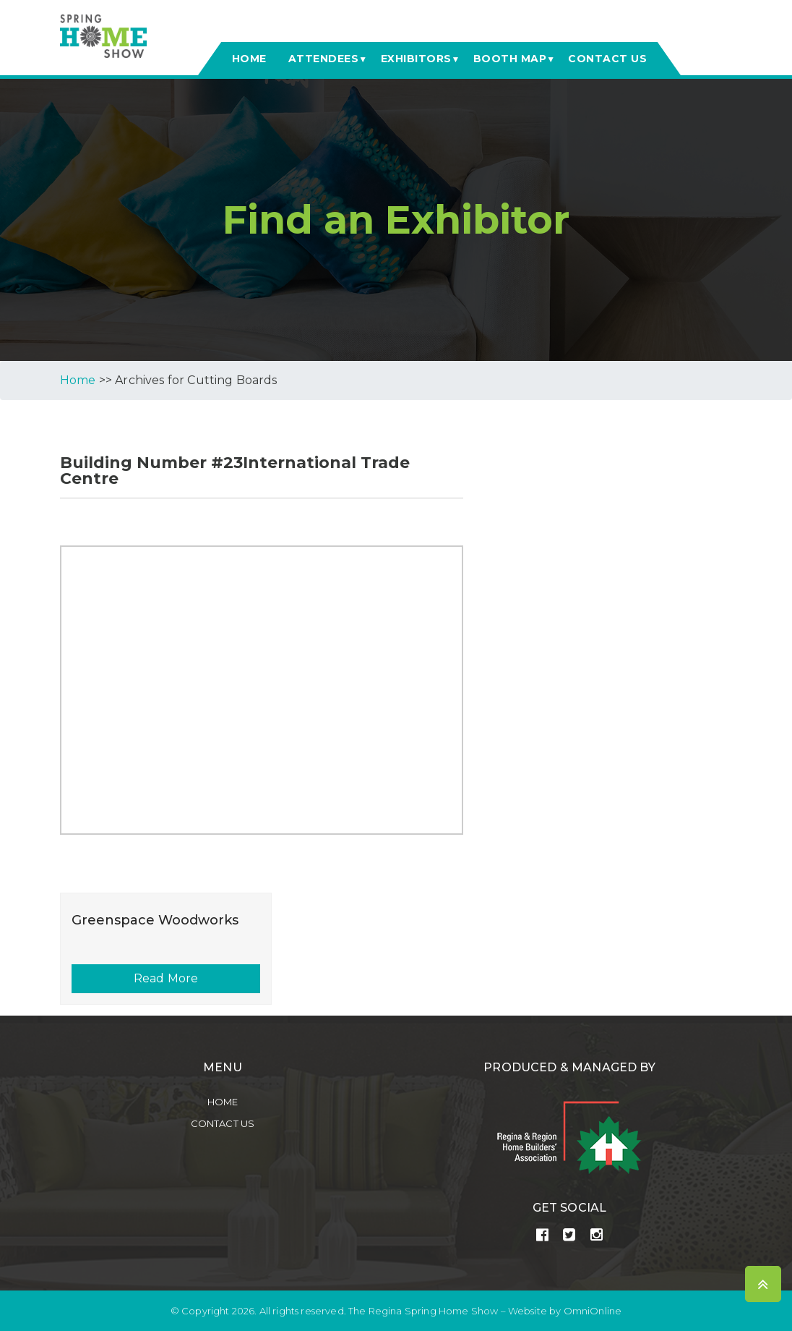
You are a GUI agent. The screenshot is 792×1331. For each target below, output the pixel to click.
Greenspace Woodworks (155, 920)
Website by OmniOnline (564, 1311)
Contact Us (223, 1123)
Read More (166, 978)
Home (222, 1101)
